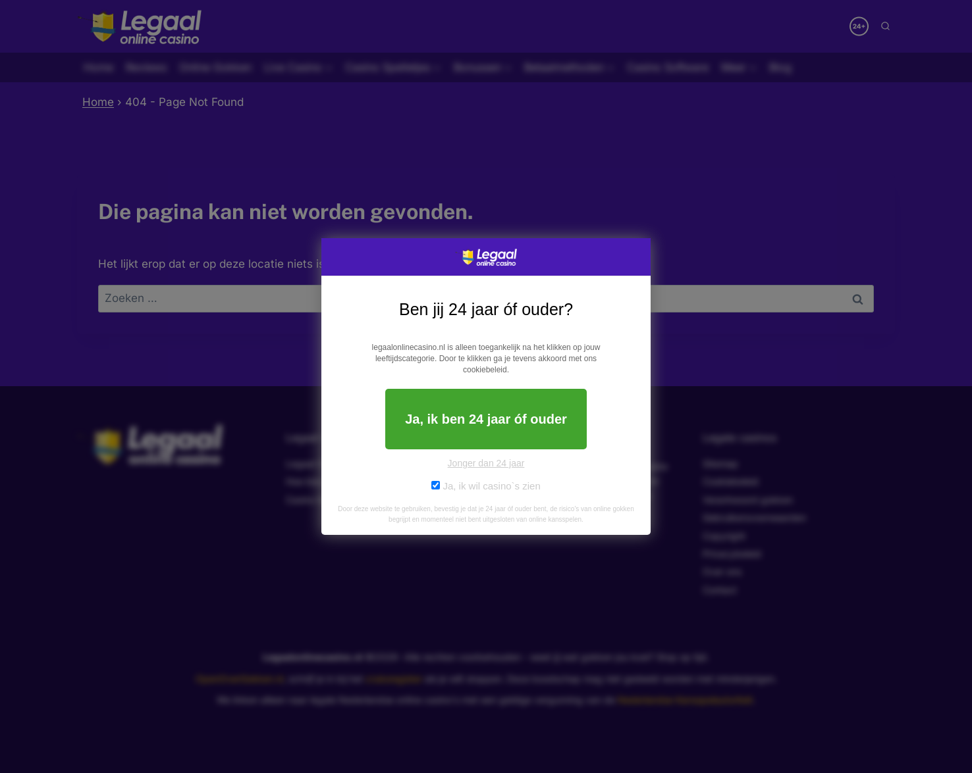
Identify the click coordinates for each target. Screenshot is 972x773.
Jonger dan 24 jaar (486, 463)
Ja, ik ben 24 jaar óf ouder (486, 419)
